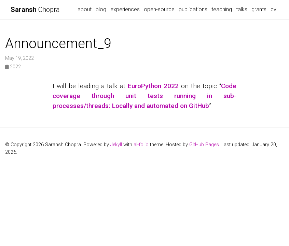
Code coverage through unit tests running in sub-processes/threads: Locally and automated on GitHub (145, 96)
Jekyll (116, 145)
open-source (159, 9)
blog (101, 9)
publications (193, 9)
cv (273, 9)
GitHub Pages (204, 145)
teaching (221, 9)
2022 (13, 66)
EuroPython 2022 (153, 86)
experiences (125, 9)
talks (241, 9)
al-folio (141, 145)
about (85, 9)
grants (258, 9)
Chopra (35, 9)
